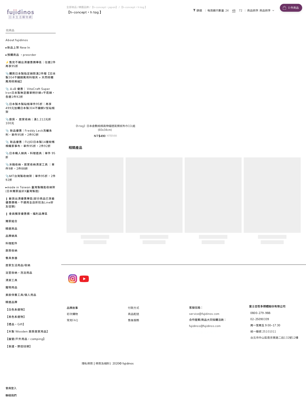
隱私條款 (87, 363)
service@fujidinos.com (204, 313)
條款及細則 (103, 363)
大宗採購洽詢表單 (203, 332)
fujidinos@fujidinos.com (205, 326)
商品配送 (133, 314)
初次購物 (72, 314)
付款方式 (133, 307)
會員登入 (11, 388)
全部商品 (72, 7)
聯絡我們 (11, 395)
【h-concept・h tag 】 (133, 7)
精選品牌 (84, 7)
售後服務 (133, 320)
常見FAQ (72, 320)
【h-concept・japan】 (104, 7)
